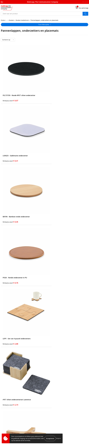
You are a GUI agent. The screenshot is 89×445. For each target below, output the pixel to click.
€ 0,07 (10, 93)
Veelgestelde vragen (52, 400)
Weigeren (58, 438)
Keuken (11, 20)
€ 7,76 (54, 361)
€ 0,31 (54, 93)
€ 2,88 (10, 200)
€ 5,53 (10, 361)
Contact (47, 403)
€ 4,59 (54, 308)
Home (3, 20)
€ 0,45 (10, 147)
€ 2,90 (10, 254)
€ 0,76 (54, 147)
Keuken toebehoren (22, 20)
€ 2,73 (54, 200)
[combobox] (42, 14)
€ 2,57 (10, 308)
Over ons (48, 397)
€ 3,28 (54, 254)
